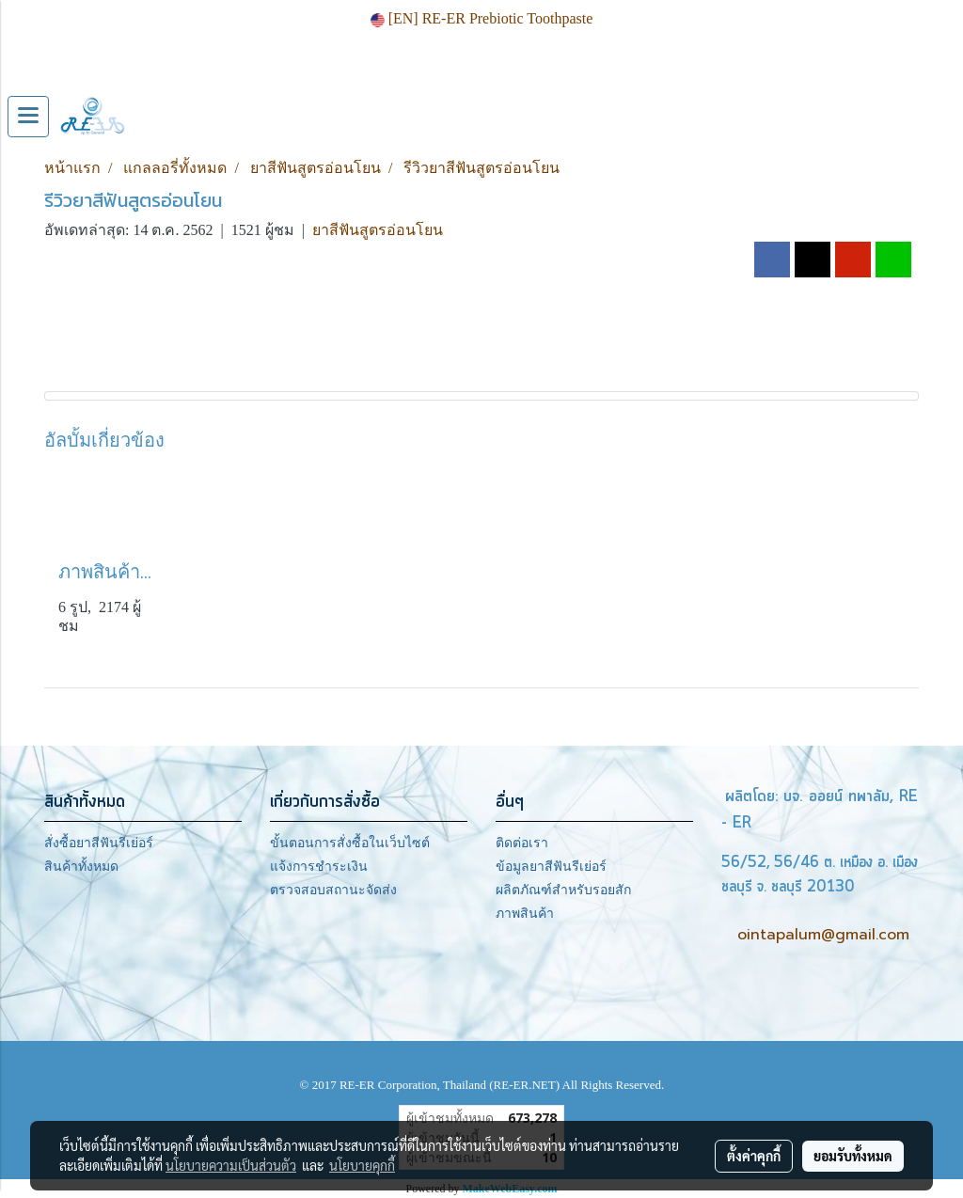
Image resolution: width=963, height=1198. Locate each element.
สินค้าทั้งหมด (81, 866)
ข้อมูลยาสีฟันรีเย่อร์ (551, 866)
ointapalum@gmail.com (823, 934)
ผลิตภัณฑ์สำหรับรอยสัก (563, 890)
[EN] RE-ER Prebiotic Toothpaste (482, 18)
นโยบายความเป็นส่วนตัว (231, 1165)
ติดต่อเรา (522, 843)
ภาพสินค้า (525, 913)
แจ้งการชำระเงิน (319, 866)
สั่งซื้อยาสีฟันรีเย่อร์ (98, 843)
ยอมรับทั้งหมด (852, 1155)
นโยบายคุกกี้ (362, 1165)
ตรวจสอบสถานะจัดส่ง (333, 890)
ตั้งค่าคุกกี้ (754, 1155)
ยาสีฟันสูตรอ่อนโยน (377, 230)
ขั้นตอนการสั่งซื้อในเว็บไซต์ (350, 843)
